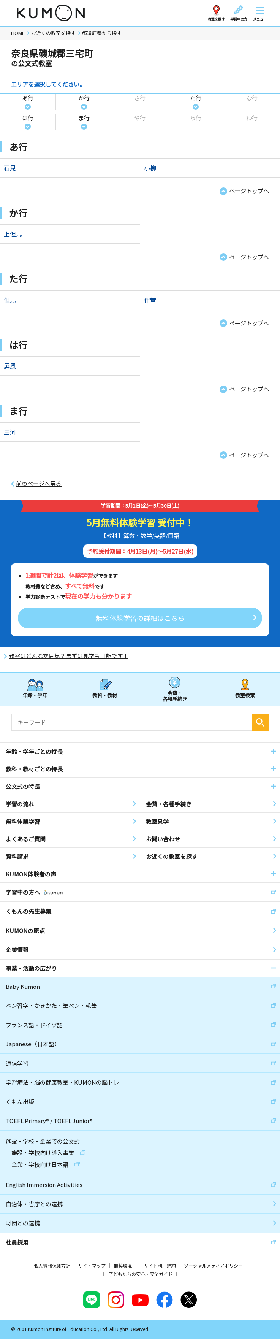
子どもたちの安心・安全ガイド (140, 1274)
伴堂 (150, 300)
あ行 (27, 98)
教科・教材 (104, 695)
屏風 (10, 365)
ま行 (84, 118)
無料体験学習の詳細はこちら (140, 618)
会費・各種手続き (175, 695)
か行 (84, 98)
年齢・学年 (34, 695)
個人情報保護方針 (52, 1265)
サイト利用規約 (160, 1265)
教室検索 (245, 695)
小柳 (150, 167)
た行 (195, 98)
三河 (10, 431)
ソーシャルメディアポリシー (213, 1265)
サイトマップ (92, 1265)
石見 (10, 167)
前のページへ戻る (39, 483)
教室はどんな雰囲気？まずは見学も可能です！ (68, 656)
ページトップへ (249, 191)
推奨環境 (123, 1265)
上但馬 (13, 233)
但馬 (10, 300)
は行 (27, 118)
